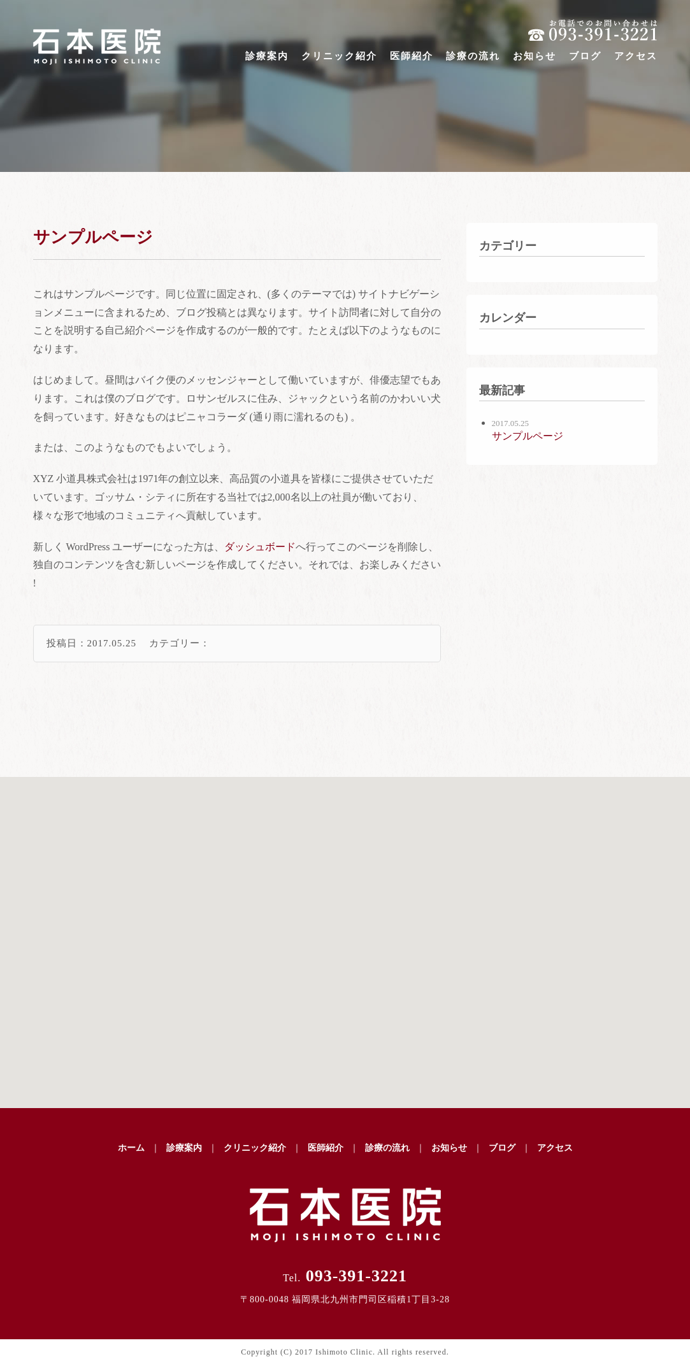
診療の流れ (473, 56)
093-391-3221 (345, 1276)
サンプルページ (93, 237)
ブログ (585, 56)
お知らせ (534, 56)
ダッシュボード (260, 546)
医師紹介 (411, 56)
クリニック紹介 (339, 56)
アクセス (636, 56)
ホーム (131, 1148)
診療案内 (267, 56)
